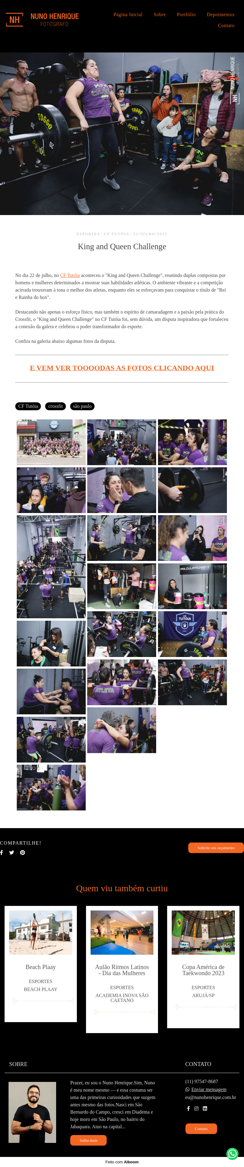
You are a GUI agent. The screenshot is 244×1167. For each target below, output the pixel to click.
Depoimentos (221, 14)
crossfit (55, 406)
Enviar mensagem (209, 1089)
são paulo (82, 406)
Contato (226, 25)
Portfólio (186, 14)
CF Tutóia (70, 275)
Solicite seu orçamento (216, 848)
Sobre (160, 14)
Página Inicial (127, 14)
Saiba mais (88, 1140)
